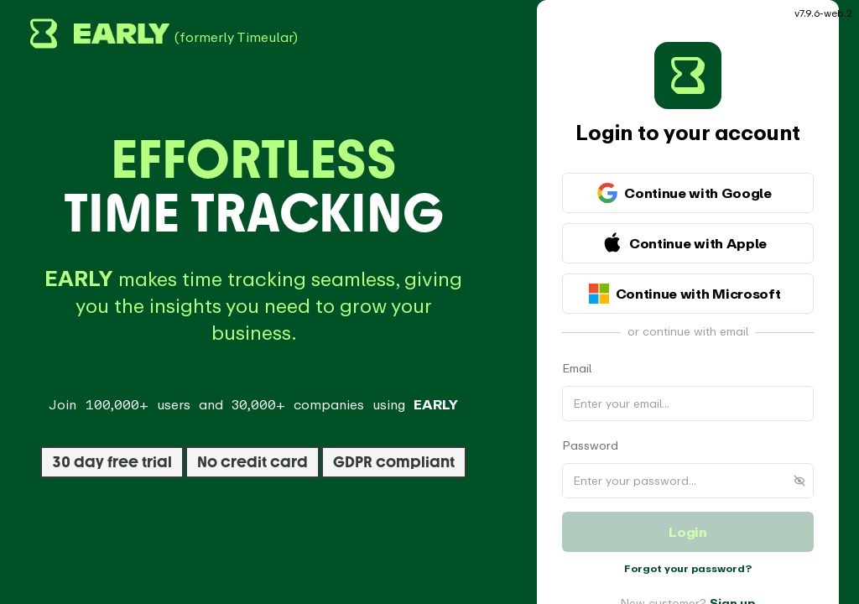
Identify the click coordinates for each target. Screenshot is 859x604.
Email (576, 352)
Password (590, 429)
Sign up (733, 587)
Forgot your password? (688, 552)
